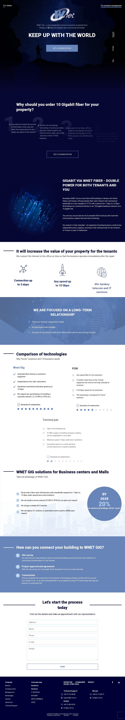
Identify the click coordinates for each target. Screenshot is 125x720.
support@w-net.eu (70, 698)
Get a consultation (62, 48)
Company (8, 682)
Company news (10, 689)
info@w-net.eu (97, 698)
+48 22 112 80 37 (98, 694)
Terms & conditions (53, 715)
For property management (111, 6)
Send (62, 667)
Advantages (9, 695)
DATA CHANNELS (37, 699)
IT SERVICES (35, 692)
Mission (7, 685)
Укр (113, 60)
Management (9, 692)
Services (34, 689)
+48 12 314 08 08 (69, 694)
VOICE (33, 702)
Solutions (34, 685)
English (113, 34)
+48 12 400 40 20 (69, 704)
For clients (7, 6)
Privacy (66, 715)
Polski (113, 48)
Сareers (8, 699)
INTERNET (34, 695)
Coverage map (36, 682)
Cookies (75, 715)
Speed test (9, 702)
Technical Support (11, 705)
